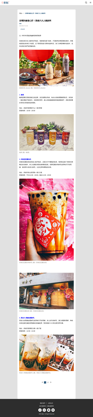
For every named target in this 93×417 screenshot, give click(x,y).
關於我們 (42, 403)
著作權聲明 (42, 406)
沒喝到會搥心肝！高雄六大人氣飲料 (35, 13)
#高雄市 (22, 29)
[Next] (51, 382)
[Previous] (42, 382)
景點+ (21, 13)
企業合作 (50, 403)
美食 (20, 23)
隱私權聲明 (50, 406)
